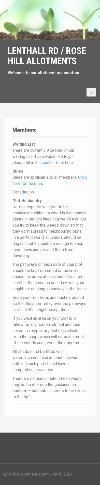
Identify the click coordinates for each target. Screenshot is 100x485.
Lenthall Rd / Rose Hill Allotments (47, 56)
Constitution (23, 192)
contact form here (57, 162)
